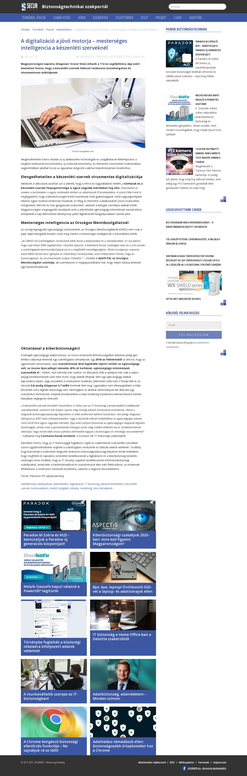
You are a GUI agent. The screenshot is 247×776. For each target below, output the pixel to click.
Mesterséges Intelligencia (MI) (127, 57)
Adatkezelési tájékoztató (152, 762)
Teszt (144, 17)
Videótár (195, 17)
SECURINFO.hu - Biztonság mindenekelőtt (207, 768)
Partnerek (203, 762)
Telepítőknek (124, 17)
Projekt (161, 17)
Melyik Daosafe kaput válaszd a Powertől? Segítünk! (52, 588)
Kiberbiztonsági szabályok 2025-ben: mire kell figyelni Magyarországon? (121, 539)
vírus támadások (103, 488)
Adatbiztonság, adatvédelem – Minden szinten (119, 696)
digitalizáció (76, 484)
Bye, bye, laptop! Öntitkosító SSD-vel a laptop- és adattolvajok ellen (122, 589)
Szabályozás (62, 17)
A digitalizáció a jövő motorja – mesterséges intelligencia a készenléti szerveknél (74, 44)
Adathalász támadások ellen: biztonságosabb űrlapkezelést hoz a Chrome (123, 746)
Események (100, 17)
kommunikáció (39, 488)
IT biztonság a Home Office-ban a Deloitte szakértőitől (122, 636)
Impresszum (219, 762)
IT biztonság (102, 57)
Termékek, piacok (34, 17)
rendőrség (86, 488)
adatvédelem (60, 484)
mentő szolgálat (59, 488)
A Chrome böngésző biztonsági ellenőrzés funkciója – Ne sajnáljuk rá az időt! (51, 746)
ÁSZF (172, 762)
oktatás (74, 488)
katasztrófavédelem (112, 484)
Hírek (82, 17)
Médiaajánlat (186, 762)
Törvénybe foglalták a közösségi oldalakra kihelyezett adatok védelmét (52, 646)
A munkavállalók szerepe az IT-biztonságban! (51, 696)
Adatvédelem (87, 57)
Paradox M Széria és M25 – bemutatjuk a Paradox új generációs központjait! (47, 539)
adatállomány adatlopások (36, 484)
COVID (178, 17)
